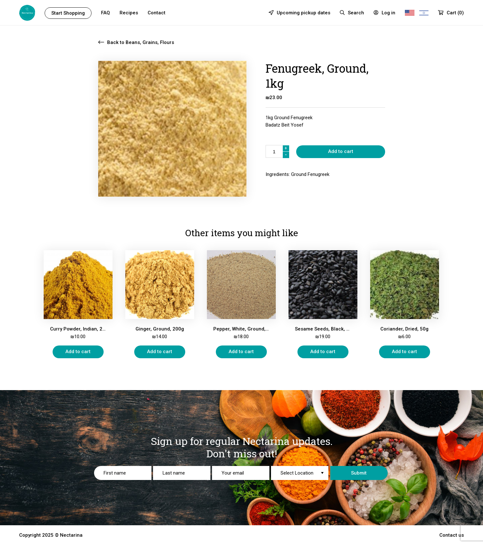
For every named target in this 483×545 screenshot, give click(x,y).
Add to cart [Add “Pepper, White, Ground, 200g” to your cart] (241, 351)
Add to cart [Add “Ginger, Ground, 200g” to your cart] (159, 351)
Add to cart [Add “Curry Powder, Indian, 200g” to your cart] (78, 351)
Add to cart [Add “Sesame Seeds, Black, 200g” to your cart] (322, 351)
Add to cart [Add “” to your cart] (340, 151)
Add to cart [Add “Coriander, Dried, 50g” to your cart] (404, 351)
